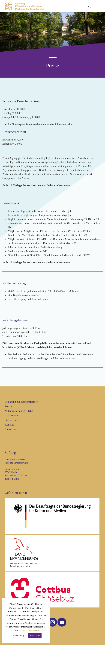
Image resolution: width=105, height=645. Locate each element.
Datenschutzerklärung (30, 630)
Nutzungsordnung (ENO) (19, 410)
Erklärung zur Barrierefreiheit (21, 401)
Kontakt (9, 424)
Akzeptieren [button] (35, 635)
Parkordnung (12, 415)
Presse (8, 406)
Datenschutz (12, 420)
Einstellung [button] (18, 635)
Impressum (11, 429)
